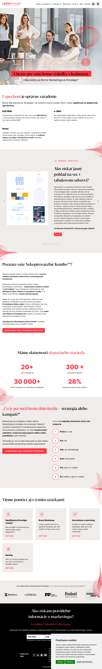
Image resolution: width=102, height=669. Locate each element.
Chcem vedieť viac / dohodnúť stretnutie (23, 330)
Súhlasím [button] (60, 662)
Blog (81, 4)
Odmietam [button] (70, 662)
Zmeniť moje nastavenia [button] (84, 662)
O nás (74, 4)
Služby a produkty (43, 4)
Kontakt (87, 4)
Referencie (67, 4)
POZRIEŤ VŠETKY (73, 161)
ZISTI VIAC (58, 234)
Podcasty (56, 4)
